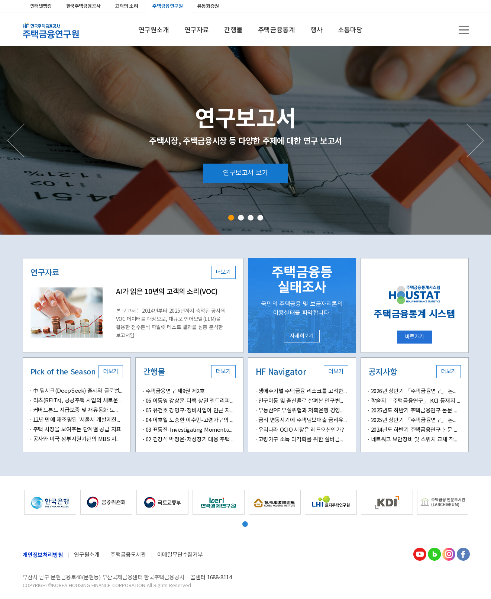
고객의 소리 (126, 6)
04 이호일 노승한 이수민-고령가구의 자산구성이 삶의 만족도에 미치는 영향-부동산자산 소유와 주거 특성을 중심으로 (191, 420)
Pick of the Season (63, 372)
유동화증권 (208, 6)
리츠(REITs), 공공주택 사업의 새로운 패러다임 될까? (78, 400)
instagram (451, 6)
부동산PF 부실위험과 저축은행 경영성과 (303, 411)
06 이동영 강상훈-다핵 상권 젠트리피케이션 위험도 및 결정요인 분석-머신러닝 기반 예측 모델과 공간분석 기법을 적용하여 (191, 401)
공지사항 (382, 372)
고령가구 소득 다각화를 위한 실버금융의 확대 (303, 440)
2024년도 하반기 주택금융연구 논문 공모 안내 (416, 430)
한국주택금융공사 (83, 6)
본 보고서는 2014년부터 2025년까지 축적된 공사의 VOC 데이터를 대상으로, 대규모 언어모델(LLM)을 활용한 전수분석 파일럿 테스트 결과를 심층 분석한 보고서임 (171, 323)
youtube (427, 6)
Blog (434, 554)
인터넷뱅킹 (41, 6)
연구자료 (196, 30)
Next (475, 140)
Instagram (448, 554)
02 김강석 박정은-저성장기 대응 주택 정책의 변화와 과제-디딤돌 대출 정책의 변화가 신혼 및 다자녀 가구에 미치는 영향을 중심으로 (191, 440)
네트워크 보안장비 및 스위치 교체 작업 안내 (416, 440)
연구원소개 (153, 30)
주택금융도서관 (128, 555)
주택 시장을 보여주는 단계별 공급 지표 (77, 429)
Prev (16, 140)
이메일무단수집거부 (180, 555)
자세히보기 (301, 336)
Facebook (463, 6)
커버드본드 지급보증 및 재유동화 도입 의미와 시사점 (78, 410)
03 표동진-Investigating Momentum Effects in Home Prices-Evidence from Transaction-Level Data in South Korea (191, 430)
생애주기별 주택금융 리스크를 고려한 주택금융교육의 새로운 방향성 (303, 391)
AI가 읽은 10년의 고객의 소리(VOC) (167, 292)
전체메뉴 (464, 30)
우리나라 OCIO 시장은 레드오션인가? (301, 430)
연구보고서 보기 (245, 173)
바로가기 (414, 337)
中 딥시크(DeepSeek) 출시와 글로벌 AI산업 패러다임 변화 (78, 391)
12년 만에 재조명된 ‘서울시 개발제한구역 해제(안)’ (78, 420)
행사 (316, 30)
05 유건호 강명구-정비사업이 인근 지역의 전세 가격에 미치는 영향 (191, 411)
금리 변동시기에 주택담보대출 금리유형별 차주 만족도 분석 (303, 420)
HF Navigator (281, 372)
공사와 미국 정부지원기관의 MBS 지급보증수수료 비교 (78, 439)
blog (439, 6)
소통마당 (350, 30)
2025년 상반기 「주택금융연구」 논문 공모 (416, 420)
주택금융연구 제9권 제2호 (175, 391)
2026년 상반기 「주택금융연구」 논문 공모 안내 (416, 391)
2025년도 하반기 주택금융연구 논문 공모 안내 (416, 411)
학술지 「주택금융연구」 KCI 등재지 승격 (416, 401)
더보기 (223, 272)
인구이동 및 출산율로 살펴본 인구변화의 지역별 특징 (303, 401)
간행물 (233, 30)
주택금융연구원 (167, 6)
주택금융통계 (276, 30)
